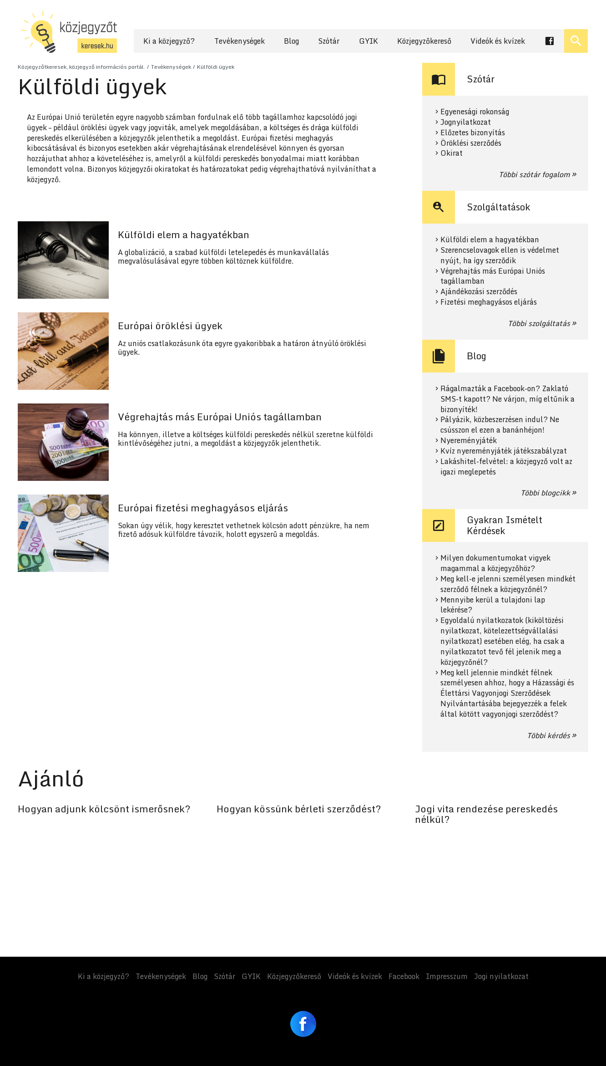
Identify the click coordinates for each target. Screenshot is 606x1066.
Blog (291, 41)
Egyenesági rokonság (474, 112)
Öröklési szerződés (470, 143)
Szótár (328, 41)
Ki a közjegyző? (169, 41)
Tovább (202, 260)
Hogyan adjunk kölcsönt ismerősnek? (104, 808)
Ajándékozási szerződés (478, 291)
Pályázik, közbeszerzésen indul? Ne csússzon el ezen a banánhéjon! (499, 424)
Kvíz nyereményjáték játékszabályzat (503, 451)
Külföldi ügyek (215, 67)
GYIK (368, 41)
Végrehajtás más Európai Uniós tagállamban (492, 276)
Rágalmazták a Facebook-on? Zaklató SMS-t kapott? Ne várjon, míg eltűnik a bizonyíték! (507, 399)
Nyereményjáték (468, 440)
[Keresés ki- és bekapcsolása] (576, 41)
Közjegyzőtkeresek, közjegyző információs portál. (81, 67)
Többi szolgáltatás (539, 323)
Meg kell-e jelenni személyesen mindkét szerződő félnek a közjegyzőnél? (508, 584)
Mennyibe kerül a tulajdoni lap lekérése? (492, 605)
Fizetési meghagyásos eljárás (488, 302)
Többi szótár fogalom (534, 174)
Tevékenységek (239, 41)
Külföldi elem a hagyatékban (489, 240)
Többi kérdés (548, 735)
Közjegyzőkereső (424, 41)
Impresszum (447, 976)
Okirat (451, 153)
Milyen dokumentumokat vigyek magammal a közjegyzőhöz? (495, 563)
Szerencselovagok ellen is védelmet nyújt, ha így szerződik (499, 255)
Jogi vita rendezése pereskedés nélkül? (486, 814)
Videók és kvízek (497, 41)
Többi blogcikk (545, 493)
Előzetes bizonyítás (472, 133)
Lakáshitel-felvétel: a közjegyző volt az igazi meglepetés (506, 466)
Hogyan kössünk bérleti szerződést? (299, 808)
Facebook (404, 976)
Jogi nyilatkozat (501, 976)
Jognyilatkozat (465, 122)
